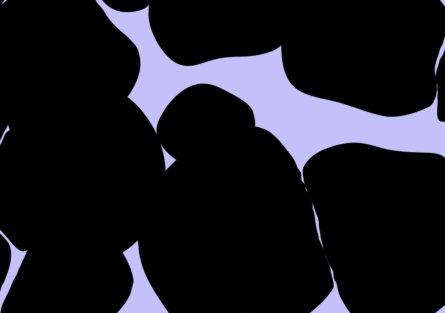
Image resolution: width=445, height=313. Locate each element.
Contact (390, 29)
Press (322, 29)
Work (264, 29)
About (205, 29)
